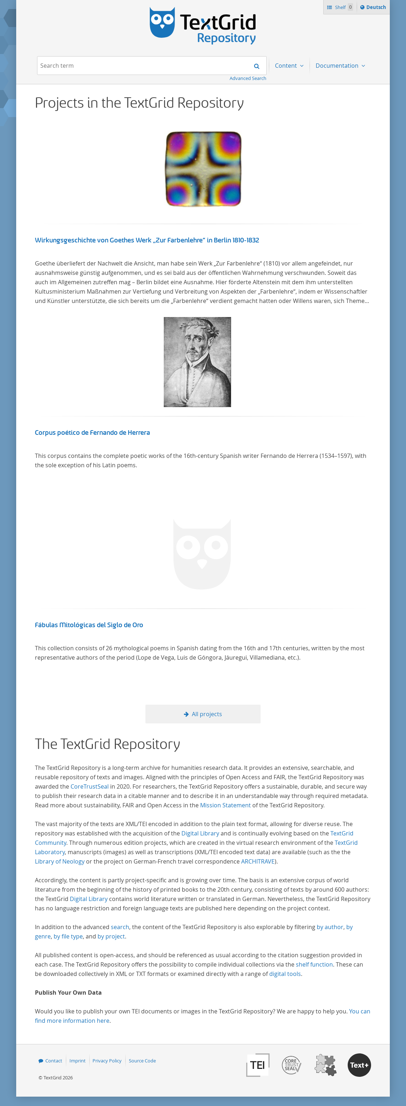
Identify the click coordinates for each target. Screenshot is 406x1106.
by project (111, 936)
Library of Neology (60, 861)
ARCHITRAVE (258, 861)
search (120, 927)
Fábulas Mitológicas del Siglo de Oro (89, 625)
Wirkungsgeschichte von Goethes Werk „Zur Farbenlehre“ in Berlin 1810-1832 (147, 240)
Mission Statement (225, 805)
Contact (53, 1060)
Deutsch (377, 8)
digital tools (285, 974)
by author (330, 927)
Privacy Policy (107, 1060)
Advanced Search (248, 78)
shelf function (314, 964)
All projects (207, 714)
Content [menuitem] (286, 66)
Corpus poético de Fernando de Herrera (92, 433)
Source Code (142, 1060)
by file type (68, 936)
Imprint (77, 1060)
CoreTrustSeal (90, 786)
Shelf (343, 7)
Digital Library (200, 833)
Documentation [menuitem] (338, 66)
